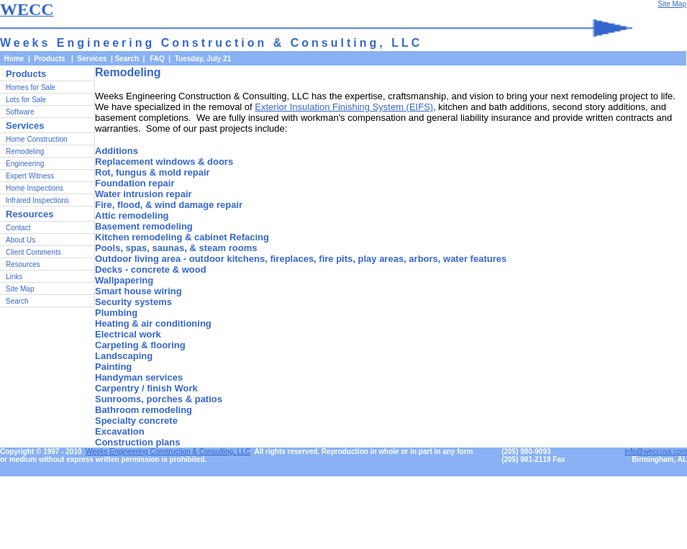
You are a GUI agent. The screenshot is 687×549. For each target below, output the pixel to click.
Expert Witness (30, 176)
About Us (20, 240)
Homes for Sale (30, 87)
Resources (23, 264)
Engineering (25, 164)
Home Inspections (34, 188)
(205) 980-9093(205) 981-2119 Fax (533, 455)
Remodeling (25, 151)
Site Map (20, 289)
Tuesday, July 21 (203, 59)
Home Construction (37, 139)
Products (26, 73)
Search (127, 59)
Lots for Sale (26, 100)
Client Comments (33, 252)
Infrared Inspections (37, 200)
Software (20, 112)
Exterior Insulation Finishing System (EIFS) (344, 106)
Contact (18, 228)
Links (14, 277)
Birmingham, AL (659, 459)
